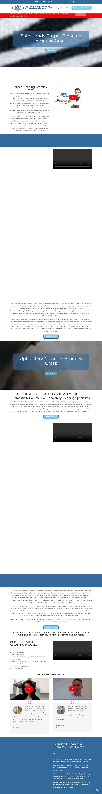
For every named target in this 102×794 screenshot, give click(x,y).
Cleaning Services (39, 8)
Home (28, 8)
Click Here (80, 14)
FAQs (51, 8)
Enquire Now (51, 374)
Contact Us (65, 8)
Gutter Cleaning (39, 105)
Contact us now (51, 337)
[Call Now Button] (97, 790)
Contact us (51, 51)
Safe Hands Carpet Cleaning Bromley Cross (51, 38)
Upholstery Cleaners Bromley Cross (51, 361)
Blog (57, 8)
